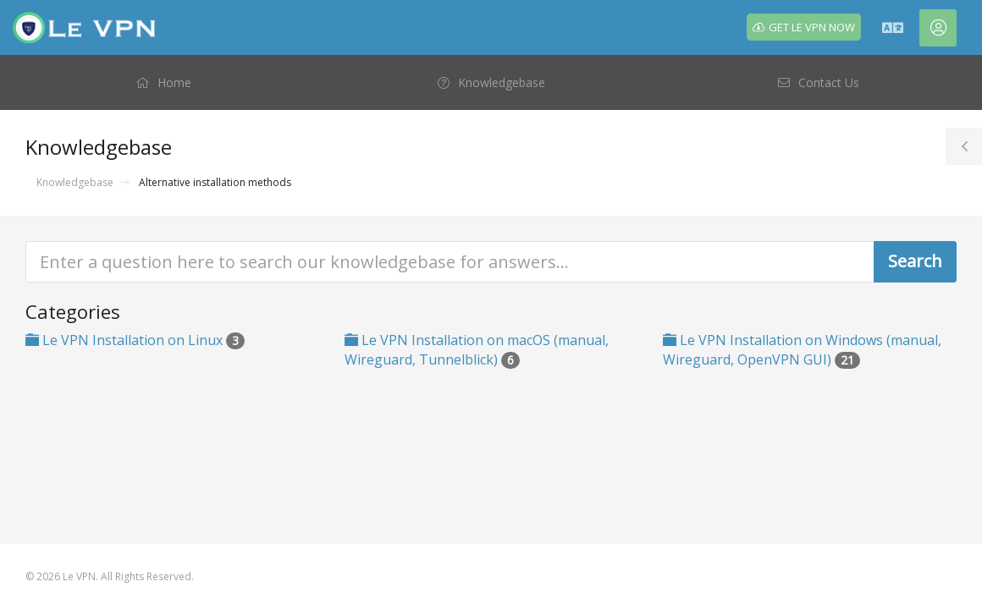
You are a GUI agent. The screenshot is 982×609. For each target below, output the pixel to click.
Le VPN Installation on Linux (135, 340)
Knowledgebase (74, 182)
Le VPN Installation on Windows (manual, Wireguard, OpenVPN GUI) (802, 350)
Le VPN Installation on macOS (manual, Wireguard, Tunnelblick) (477, 350)
